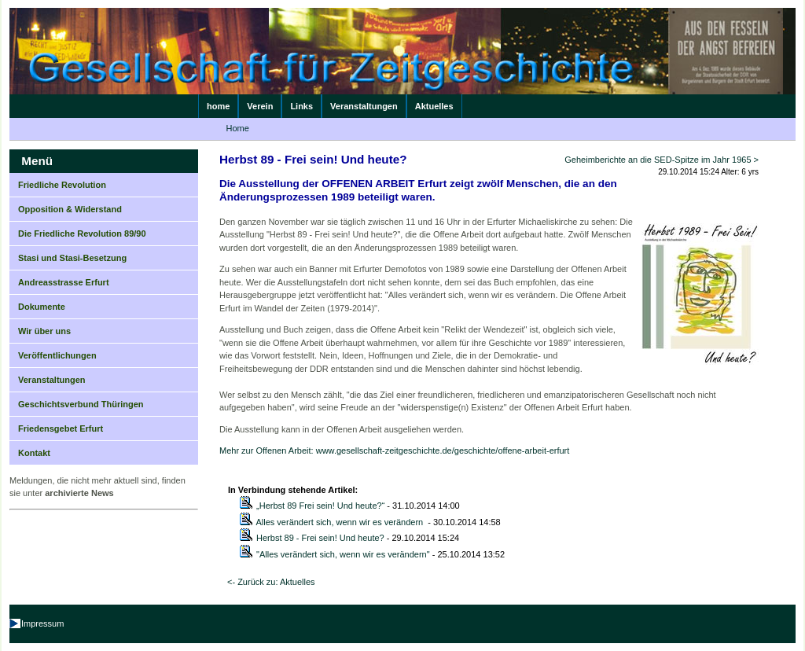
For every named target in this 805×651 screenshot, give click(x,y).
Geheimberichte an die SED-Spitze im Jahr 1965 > (661, 159)
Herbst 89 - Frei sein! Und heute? (320, 537)
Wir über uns (44, 331)
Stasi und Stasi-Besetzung (72, 258)
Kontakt (34, 453)
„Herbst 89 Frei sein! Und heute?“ (320, 505)
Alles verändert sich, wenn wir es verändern (340, 522)
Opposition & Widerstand (70, 209)
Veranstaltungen (364, 106)
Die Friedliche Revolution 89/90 (82, 233)
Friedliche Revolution (62, 184)
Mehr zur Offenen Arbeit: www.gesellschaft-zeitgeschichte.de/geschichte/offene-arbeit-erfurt (394, 450)
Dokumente (41, 306)
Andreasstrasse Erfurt (63, 282)
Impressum (42, 623)
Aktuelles (434, 106)
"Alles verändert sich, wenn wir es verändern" (343, 554)
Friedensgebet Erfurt (60, 428)
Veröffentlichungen (57, 355)
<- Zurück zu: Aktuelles (271, 582)
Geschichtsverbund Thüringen (81, 404)
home (218, 106)
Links (301, 106)
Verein (260, 106)
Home (237, 128)
